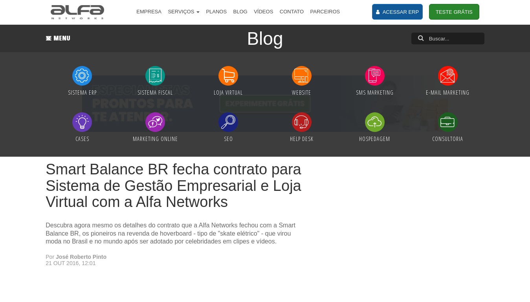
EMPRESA (148, 12)
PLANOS (216, 12)
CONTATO (292, 12)
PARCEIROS (325, 12)
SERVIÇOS (184, 12)
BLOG (240, 12)
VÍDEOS (263, 12)
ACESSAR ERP (397, 12)
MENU (58, 38)
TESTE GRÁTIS (454, 12)
